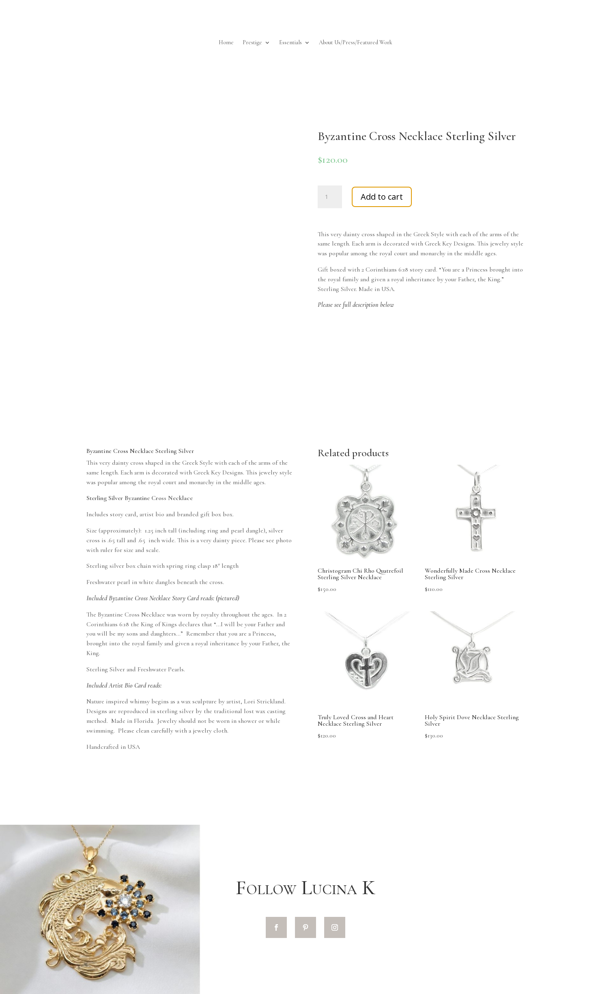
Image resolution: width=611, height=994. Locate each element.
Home (226, 43)
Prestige (252, 43)
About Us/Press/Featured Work (355, 43)
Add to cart (382, 196)
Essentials (290, 43)
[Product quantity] (330, 196)
